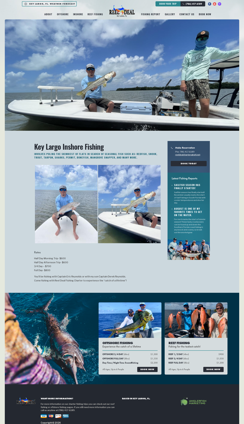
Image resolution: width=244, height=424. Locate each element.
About (48, 14)
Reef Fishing (95, 14)
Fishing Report (150, 14)
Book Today (189, 163)
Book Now (205, 14)
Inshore (78, 14)
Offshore (63, 14)
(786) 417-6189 (192, 3)
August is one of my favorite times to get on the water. (188, 212)
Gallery (170, 14)
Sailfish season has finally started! (187, 186)
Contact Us (186, 14)
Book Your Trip (169, 3)
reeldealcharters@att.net (187, 154)
